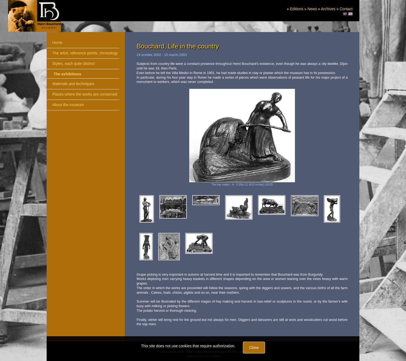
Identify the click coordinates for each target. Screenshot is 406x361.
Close (254, 347)
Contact (346, 9)
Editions (296, 9)
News (312, 9)
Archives (328, 9)
